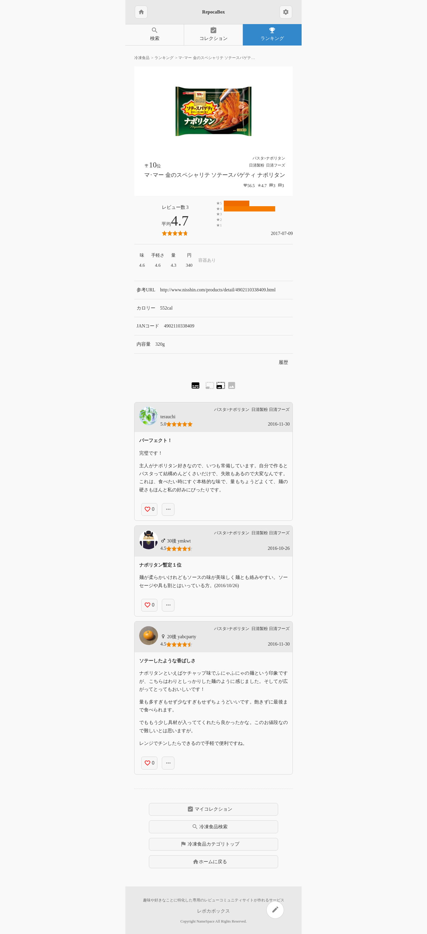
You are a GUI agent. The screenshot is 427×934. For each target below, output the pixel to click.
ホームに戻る (209, 862)
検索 (154, 33)
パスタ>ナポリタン (269, 158)
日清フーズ (275, 165)
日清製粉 (256, 165)
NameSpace (205, 921)
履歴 (283, 362)
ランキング (272, 33)
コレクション (213, 33)
